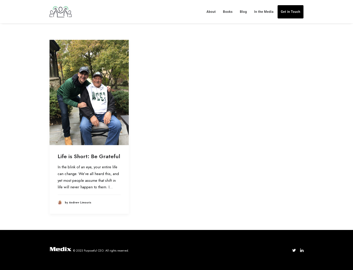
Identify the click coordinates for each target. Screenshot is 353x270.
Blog (243, 12)
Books (228, 12)
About (211, 12)
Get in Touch (290, 12)
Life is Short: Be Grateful (89, 156)
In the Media (264, 12)
